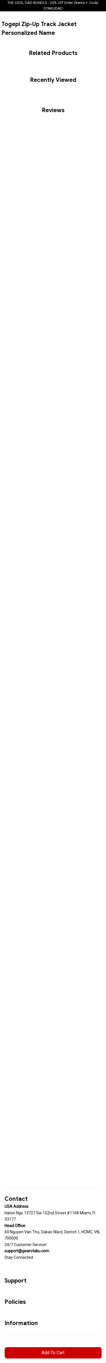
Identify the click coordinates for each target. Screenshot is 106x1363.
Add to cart (53, 1352)
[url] (27, 1251)
